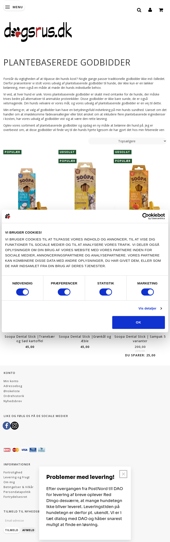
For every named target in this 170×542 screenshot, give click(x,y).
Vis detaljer (147, 308)
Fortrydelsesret (15, 497)
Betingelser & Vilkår (19, 487)
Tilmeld (11, 530)
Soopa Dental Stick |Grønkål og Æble (85, 338)
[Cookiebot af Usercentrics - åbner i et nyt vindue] (145, 216)
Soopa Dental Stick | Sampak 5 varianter (140, 338)
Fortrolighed (13, 472)
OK (138, 322)
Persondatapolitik (17, 492)
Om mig (9, 482)
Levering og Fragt (17, 477)
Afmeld (28, 530)
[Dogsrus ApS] (38, 31)
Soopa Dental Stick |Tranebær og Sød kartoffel (30, 338)
